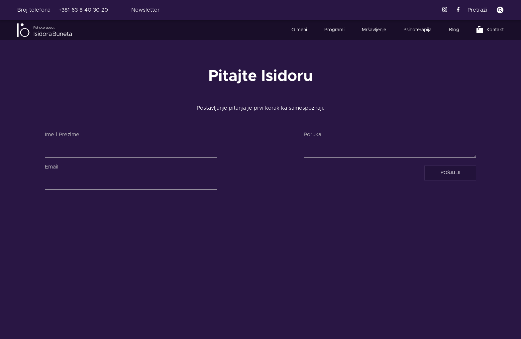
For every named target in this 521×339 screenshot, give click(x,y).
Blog (454, 30)
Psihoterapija (417, 30)
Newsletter (145, 10)
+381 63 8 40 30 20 (83, 10)
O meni (299, 30)
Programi (334, 30)
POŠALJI (450, 172)
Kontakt (495, 30)
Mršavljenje (374, 30)
